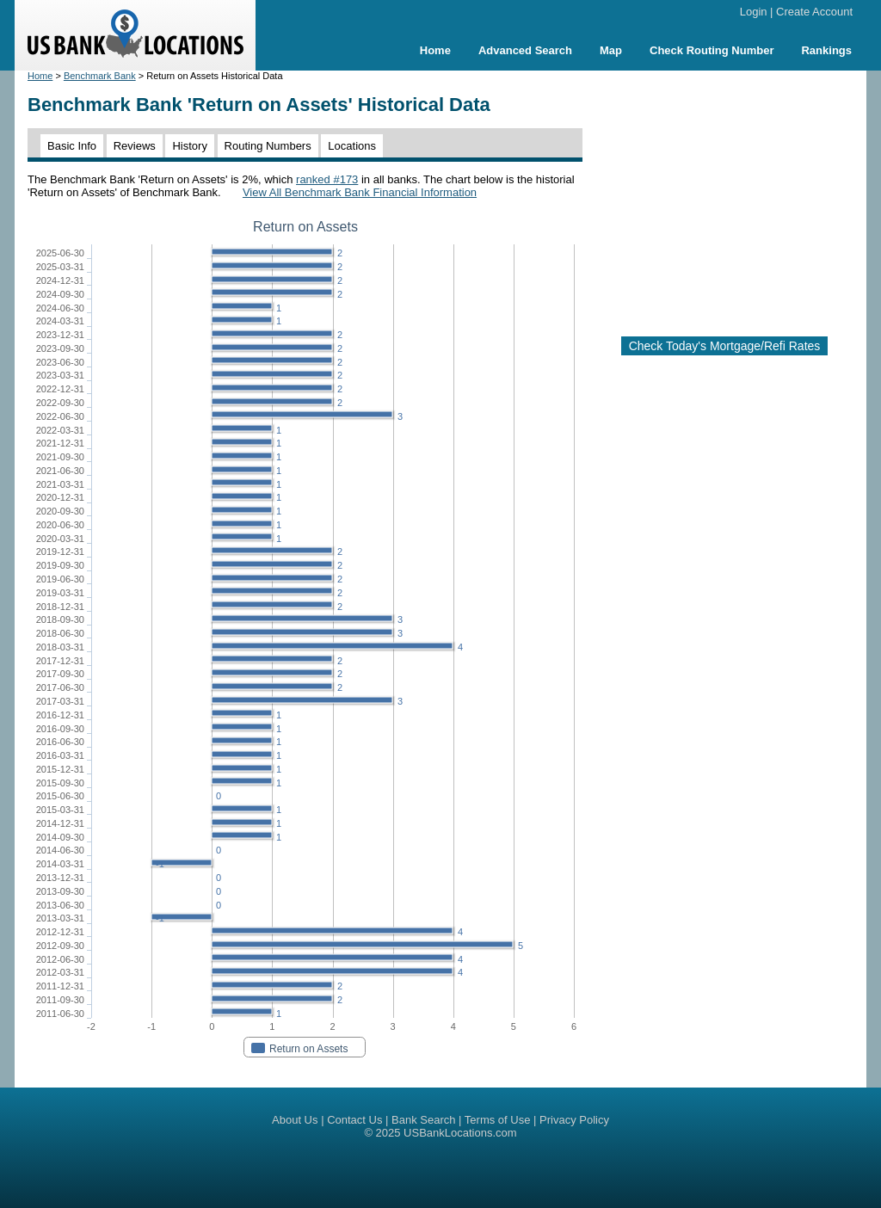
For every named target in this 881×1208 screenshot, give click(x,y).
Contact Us (354, 1119)
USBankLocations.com (460, 1132)
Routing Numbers (268, 145)
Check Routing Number (711, 50)
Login (753, 11)
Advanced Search (525, 50)
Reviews (135, 145)
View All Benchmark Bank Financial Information (360, 192)
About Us (294, 1119)
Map (611, 50)
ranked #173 (327, 179)
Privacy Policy (574, 1119)
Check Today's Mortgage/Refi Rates (725, 346)
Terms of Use (498, 1119)
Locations (352, 145)
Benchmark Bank (100, 76)
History (189, 145)
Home (435, 50)
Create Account (814, 11)
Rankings (826, 50)
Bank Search (423, 1119)
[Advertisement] (738, 196)
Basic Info (71, 145)
